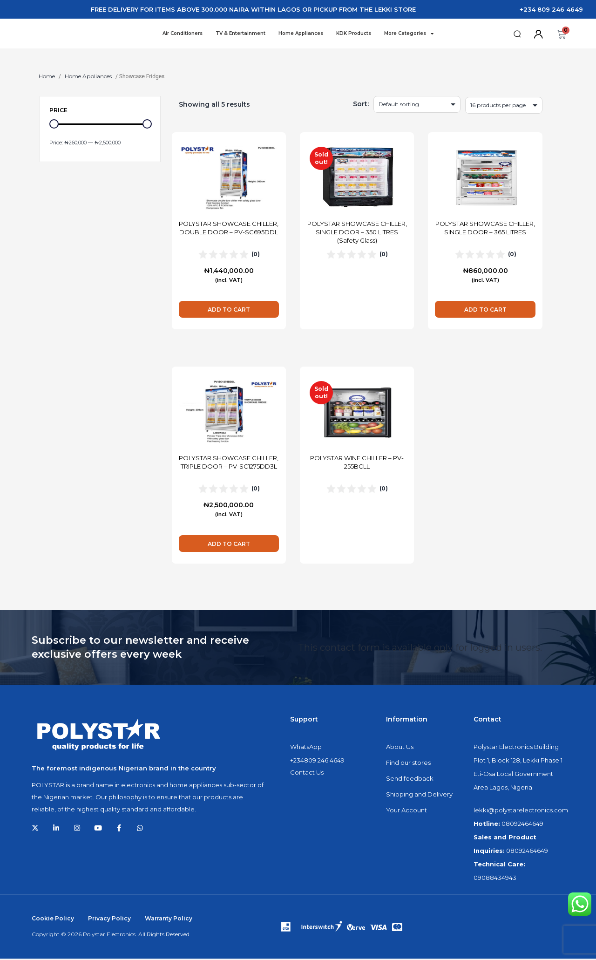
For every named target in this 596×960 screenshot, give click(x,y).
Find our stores (408, 764)
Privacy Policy (109, 919)
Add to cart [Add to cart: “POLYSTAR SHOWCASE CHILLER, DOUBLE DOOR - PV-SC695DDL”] (229, 310)
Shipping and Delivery (419, 795)
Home (47, 77)
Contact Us (307, 773)
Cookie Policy (53, 919)
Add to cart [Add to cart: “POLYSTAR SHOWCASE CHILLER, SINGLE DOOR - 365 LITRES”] (485, 310)
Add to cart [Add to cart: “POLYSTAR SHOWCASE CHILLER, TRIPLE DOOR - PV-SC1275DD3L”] (229, 545)
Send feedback (409, 779)
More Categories (408, 34)
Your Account (406, 811)
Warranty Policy (168, 919)
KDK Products (353, 34)
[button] (517, 34)
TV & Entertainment (240, 34)
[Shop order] (417, 105)
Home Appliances (300, 34)
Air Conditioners (183, 34)
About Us (399, 748)
